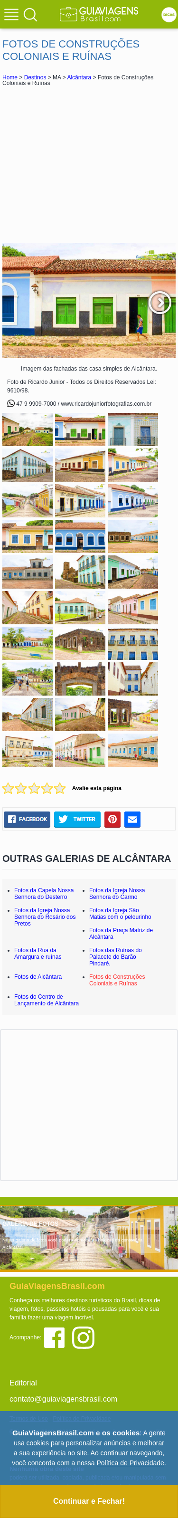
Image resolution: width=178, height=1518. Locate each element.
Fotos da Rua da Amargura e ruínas (37, 953)
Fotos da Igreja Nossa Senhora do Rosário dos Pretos (44, 917)
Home (10, 77)
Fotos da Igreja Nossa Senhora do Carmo (117, 893)
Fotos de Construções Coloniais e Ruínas (117, 980)
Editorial (23, 1383)
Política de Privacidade (130, 1463)
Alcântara (79, 77)
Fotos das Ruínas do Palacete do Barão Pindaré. (115, 957)
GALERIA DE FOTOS (30, 1224)
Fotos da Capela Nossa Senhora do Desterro (44, 893)
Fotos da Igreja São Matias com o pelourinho (120, 913)
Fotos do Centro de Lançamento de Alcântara (46, 1000)
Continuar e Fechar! (89, 1501)
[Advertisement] (89, 164)
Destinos (35, 77)
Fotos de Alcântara (38, 977)
